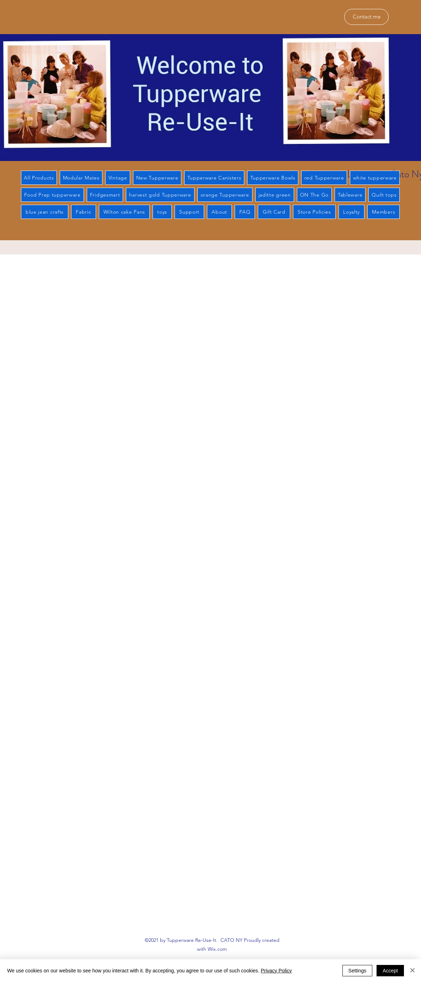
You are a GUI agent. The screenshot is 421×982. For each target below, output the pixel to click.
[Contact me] (366, 17)
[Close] (412, 970)
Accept (390, 970)
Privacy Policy (276, 970)
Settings (357, 970)
